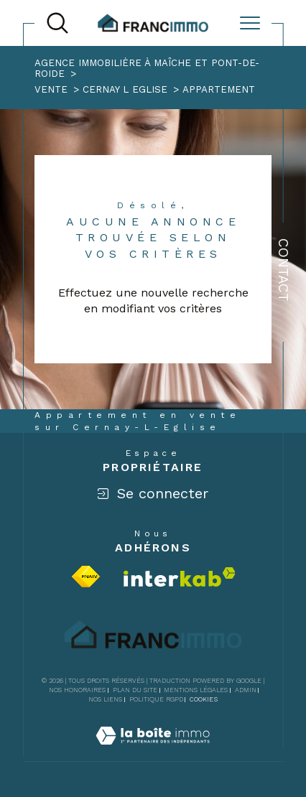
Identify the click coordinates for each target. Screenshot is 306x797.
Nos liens (105, 699)
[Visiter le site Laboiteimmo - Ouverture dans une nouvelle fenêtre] (152, 752)
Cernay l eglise (125, 89)
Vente (51, 89)
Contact (283, 270)
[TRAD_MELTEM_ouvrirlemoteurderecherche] (57, 22)
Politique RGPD (156, 699)
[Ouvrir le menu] (250, 23)
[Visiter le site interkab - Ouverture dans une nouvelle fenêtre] (180, 577)
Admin (245, 690)
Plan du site (135, 690)
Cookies (204, 699)
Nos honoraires (77, 690)
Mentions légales (196, 690)
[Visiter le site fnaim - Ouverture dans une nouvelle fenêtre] (86, 576)
